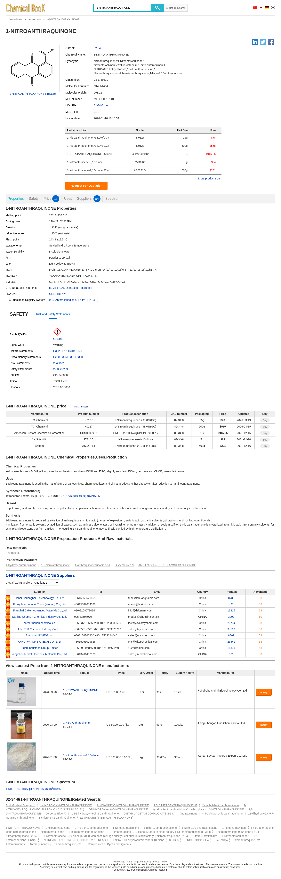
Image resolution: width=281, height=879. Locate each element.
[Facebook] (271, 42)
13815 (231, 610)
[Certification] (206, 695)
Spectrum (112, 199)
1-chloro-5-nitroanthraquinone (57, 817)
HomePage (119, 861)
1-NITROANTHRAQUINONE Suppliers (40, 575)
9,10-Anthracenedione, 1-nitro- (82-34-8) (73, 299)
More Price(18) (81, 406)
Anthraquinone (188, 813)
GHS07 (57, 338)
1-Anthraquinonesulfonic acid (92, 565)
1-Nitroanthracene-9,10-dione (81, 755)
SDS (96, 111)
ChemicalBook (15, 19)
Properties (16, 199)
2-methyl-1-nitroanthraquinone (220, 805)
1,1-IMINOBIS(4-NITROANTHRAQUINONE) (106, 817)
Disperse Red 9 (124, 565)
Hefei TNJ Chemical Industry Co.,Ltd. (39, 629)
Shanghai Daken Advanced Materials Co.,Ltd (39, 610)
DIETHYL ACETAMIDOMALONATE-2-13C (149, 813)
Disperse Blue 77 (56, 813)
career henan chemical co (39, 623)
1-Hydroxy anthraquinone (21, 565)
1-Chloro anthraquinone (55, 565)
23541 (231, 641)
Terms (164, 861)
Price (51, 198)
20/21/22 (58, 363)
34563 (231, 629)
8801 (231, 635)
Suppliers (88, 198)
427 (231, 604)
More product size (209, 178)
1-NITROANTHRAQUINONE (80, 690)
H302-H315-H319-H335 (67, 350)
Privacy (155, 861)
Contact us (144, 861)
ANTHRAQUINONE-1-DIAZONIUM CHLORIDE (167, 565)
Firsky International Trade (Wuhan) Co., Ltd (39, 604)
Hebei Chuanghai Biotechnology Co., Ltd (39, 598)
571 (231, 654)
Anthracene (13, 552)
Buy (264, 420)
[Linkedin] (255, 42)
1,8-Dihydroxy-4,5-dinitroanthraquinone (95, 813)
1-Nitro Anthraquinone (76, 722)
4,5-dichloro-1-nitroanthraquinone (222, 813)
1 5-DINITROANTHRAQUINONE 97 (175, 805)
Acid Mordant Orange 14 (21, 805)
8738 (231, 598)
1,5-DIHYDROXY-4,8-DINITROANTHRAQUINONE (117, 809)
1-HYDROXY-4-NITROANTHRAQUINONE (66, 805)
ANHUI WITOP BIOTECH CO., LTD (39, 641)
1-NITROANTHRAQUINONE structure (32, 93)
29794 (231, 623)
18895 (231, 647)
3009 (231, 616)
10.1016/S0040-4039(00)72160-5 (79, 495)
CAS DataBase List (36, 19)
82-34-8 (98, 48)
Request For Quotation (86, 185)
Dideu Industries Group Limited (39, 647)
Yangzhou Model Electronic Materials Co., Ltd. (40, 654)
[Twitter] (263, 42)
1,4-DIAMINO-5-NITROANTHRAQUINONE (123, 805)
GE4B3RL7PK (58, 293)
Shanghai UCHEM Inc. (39, 635)
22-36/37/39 (60, 369)
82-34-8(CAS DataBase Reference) (70, 287)
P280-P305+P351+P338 (68, 357)
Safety (34, 199)
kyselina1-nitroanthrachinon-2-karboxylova (179, 809)
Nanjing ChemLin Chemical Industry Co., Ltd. (39, 616)
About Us (132, 861)
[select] (46, 583)
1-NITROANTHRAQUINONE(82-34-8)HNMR (33, 789)
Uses (68, 199)
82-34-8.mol (101, 105)
